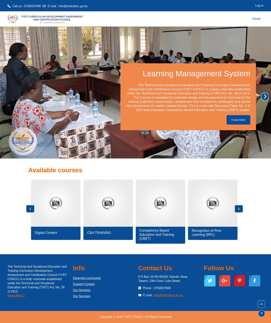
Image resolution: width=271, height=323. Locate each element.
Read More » (16, 295)
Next (239, 208)
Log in (259, 5)
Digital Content (46, 233)
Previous (30, 208)
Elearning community (87, 278)
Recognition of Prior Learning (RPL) (207, 233)
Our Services (81, 290)
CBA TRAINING (99, 233)
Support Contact (84, 284)
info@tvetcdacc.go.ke (73, 6)
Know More (238, 119)
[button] (261, 304)
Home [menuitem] (256, 18)
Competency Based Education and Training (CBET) (156, 234)
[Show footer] (261, 313)
